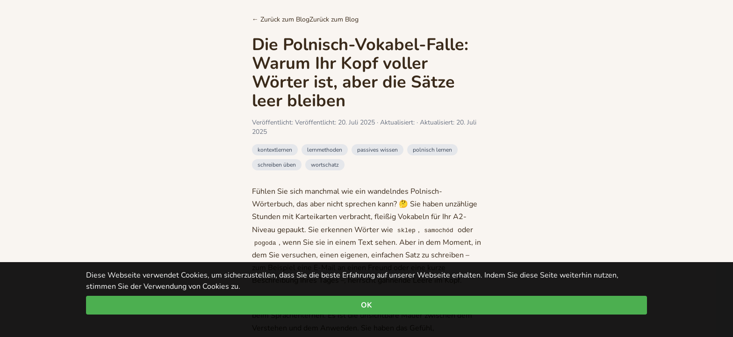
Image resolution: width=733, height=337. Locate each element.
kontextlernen (275, 150)
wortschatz (325, 164)
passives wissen (377, 150)
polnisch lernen (432, 150)
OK (366, 305)
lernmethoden (324, 150)
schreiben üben (277, 164)
